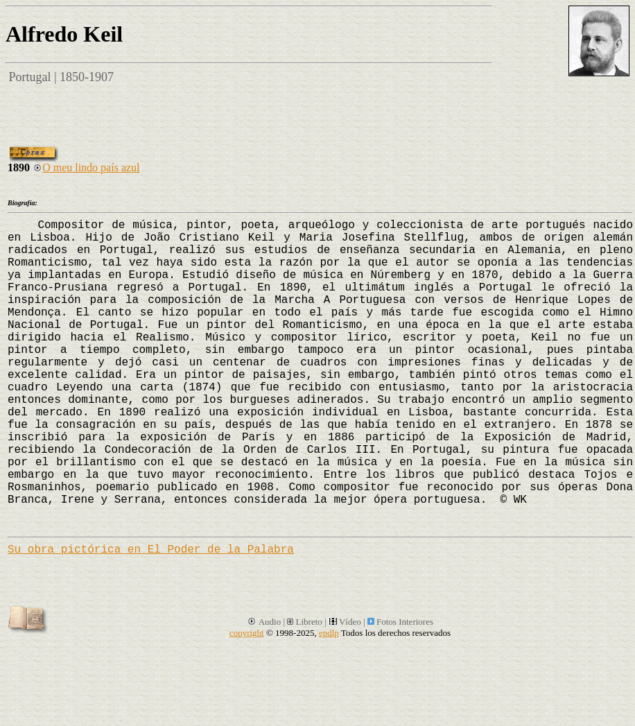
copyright (246, 633)
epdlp (329, 633)
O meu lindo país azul (86, 167)
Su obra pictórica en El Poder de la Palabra (151, 550)
